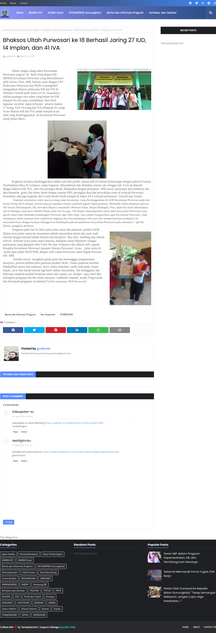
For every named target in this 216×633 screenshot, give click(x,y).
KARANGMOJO (9, 584)
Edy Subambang (48, 572)
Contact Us (210, 627)
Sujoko (57, 608)
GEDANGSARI (28, 578)
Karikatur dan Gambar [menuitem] (163, 12)
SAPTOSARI (23, 602)
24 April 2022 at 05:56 (22, 416)
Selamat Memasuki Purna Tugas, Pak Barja (189, 574)
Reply (15, 431)
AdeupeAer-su (23, 412)
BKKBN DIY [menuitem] (35, 12)
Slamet (45, 608)
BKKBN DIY (7, 560)
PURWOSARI (66, 314)
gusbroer (10, 56)
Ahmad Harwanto (29, 554)
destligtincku (21, 441)
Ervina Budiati (9, 578)
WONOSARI (39, 614)
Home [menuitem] (19, 12)
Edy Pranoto (29, 572)
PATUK (47, 590)
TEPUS (25, 614)
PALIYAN (34, 590)
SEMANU (39, 602)
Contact (24, 3)
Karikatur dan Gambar (13, 590)
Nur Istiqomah (48, 314)
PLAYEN (6, 596)
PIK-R (58, 590)
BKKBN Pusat (25, 560)
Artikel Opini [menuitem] (55, 12)
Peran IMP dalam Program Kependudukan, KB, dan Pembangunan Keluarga (182, 558)
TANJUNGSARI (9, 614)
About (13, 3)
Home (3, 3)
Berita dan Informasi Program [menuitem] (125, 12)
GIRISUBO (45, 578)
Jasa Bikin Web (67, 627)
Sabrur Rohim (9, 608)
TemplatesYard (29, 627)
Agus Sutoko (8, 554)
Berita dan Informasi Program (26, 29)
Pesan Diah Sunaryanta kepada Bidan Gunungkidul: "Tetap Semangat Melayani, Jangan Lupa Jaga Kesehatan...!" (189, 594)
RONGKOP (7, 602)
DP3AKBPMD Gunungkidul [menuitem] (85, 12)
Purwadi (50, 596)
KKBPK (25, 584)
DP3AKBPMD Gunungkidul (51, 566)
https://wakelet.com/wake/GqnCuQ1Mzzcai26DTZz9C (74, 423)
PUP (17, 596)
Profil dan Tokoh (32, 596)
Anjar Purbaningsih (52, 554)
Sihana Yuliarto (29, 608)
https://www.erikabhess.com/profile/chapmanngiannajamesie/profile (81, 451)
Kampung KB (40, 584)
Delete (24, 431)
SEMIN (52, 602)
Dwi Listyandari (10, 572)
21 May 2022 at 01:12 (22, 445)
